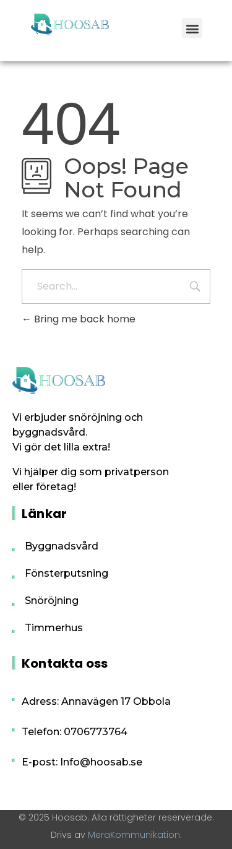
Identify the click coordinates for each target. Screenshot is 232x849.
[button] (192, 28)
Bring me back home (78, 319)
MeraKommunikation (134, 835)
